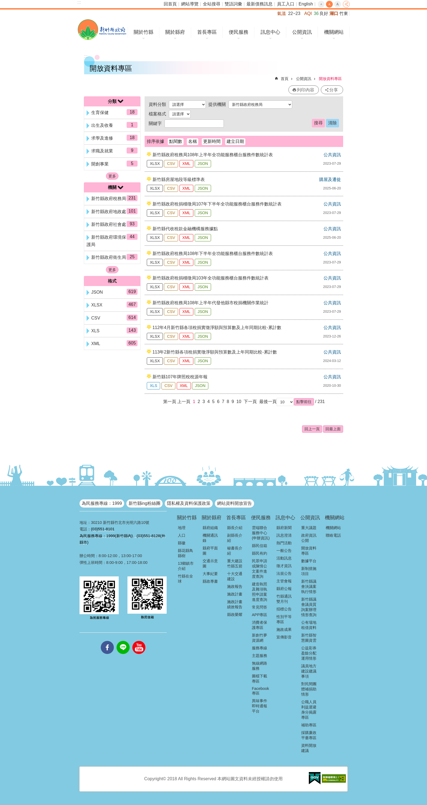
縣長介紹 (234, 528)
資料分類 (157, 104)
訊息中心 (270, 32)
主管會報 (284, 581)
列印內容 (305, 90)
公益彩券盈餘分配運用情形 (308, 653)
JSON (203, 163)
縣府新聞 (284, 528)
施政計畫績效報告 (234, 604)
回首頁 (170, 4)
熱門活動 (284, 543)
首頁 (284, 78)
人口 (181, 535)
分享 (346, 4)
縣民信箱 (259, 545)
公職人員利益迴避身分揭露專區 (308, 710)
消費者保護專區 (259, 625)
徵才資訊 (284, 566)
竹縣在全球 (185, 578)
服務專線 (259, 648)
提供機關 (217, 104)
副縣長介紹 (234, 538)
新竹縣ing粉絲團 (144, 503)
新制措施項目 (308, 571)
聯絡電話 (333, 535)
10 (238, 401)
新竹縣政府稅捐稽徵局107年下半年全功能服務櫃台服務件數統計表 (217, 204)
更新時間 (212, 141)
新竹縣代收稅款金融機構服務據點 (185, 228)
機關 (112, 187)
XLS (153, 385)
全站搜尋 (211, 4)
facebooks (107, 641)
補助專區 (308, 725)
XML (186, 163)
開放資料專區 (330, 78)
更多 (112, 176)
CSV (171, 163)
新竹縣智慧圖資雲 (308, 638)
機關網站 (334, 32)
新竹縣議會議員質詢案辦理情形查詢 (308, 607)
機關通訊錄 (210, 538)
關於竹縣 (143, 32)
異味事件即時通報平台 (259, 706)
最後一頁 (268, 401)
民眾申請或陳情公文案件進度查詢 (259, 569)
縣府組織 (210, 528)
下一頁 (250, 401)
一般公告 (284, 550)
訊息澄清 (284, 535)
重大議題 (308, 528)
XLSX (155, 163)
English (306, 4)
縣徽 (181, 543)
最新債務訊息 (259, 4)
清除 (332, 123)
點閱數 (175, 141)
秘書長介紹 (234, 550)
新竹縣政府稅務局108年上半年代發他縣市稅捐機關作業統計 (210, 302)
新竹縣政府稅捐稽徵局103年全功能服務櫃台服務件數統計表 (210, 278)
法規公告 (284, 573)
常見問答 (259, 607)
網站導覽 (190, 4)
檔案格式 (157, 114)
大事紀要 (210, 574)
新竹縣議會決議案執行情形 (308, 586)
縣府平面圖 (210, 550)
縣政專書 (210, 581)
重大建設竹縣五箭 (234, 563)
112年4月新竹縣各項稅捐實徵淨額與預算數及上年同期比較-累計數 (216, 327)
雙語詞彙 (233, 4)
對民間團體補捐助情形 (308, 689)
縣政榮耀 (234, 614)
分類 (112, 101)
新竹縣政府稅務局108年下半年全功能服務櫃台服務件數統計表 (212, 253)
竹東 (343, 13)
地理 (181, 528)
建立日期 (235, 141)
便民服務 (238, 32)
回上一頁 (312, 429)
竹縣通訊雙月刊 (284, 599)
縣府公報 (284, 588)
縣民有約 (259, 553)
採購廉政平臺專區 (308, 735)
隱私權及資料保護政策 (189, 503)
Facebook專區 (260, 690)
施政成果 (284, 629)
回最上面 (333, 429)
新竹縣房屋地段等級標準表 (178, 179)
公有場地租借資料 (308, 625)
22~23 (294, 13)
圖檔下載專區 (259, 678)
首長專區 (207, 32)
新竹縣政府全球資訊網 (102, 29)
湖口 (334, 13)
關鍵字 (155, 123)
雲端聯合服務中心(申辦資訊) (261, 533)
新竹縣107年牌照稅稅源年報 (180, 376)
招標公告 (284, 609)
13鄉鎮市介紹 (186, 566)
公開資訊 (302, 32)
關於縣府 (175, 32)
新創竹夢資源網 (259, 638)
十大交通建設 (234, 576)
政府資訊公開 (308, 538)
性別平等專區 (284, 619)
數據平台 (308, 561)
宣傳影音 (284, 637)
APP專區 (259, 615)
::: (79, 2)
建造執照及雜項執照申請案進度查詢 (259, 592)
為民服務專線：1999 (102, 503)
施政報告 (234, 586)
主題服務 (259, 655)
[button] (304, 401)
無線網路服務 (259, 666)
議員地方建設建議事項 (308, 671)
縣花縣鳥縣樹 (185, 553)
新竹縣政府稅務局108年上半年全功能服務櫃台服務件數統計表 (212, 154)
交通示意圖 (210, 563)
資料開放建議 (308, 748)
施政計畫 (234, 594)
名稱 (192, 141)
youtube (139, 641)
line (123, 641)
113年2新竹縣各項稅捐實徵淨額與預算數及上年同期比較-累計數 (214, 352)
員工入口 (285, 4)
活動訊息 (284, 558)
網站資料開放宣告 (234, 503)
